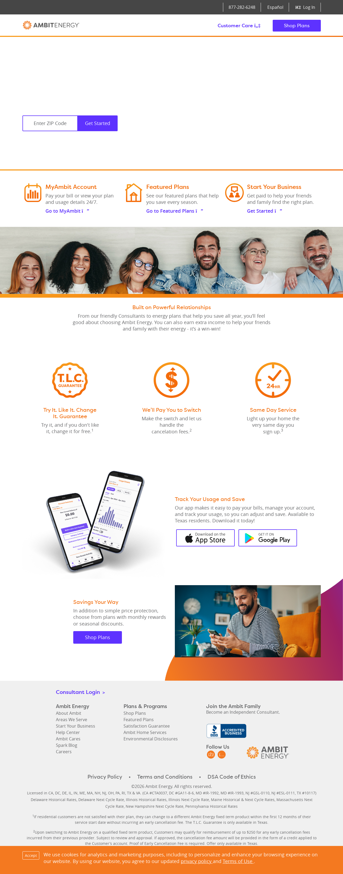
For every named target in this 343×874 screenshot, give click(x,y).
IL (70, 792)
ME (82, 792)
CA (50, 792)
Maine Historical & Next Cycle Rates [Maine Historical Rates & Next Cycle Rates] (243, 799)
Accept (31, 855)
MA (90, 792)
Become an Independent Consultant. (243, 712)
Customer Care (239, 25)
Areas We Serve (71, 719)
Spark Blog (66, 745)
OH (111, 792)
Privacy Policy (104, 777)
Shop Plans (297, 25)
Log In (305, 7)
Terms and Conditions (164, 777)
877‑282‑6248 (242, 7)
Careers (64, 751)
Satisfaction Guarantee (147, 726)
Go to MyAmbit (67, 211)
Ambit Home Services (145, 732)
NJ (104, 792)
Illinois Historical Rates (146, 799)
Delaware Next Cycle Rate (101, 799)
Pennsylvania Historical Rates (211, 806)
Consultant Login (80, 692)
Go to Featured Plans (174, 211)
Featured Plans (139, 719)
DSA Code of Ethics (231, 777)
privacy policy (197, 861)
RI (123, 792)
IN (76, 792)
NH (97, 792)
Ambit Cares (68, 739)
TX (129, 792)
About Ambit (68, 713)
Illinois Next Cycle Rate (188, 799)
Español (275, 7)
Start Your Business (75, 726)
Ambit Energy (51, 26)
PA (117, 792)
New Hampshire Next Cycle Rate (154, 806)
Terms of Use (238, 861)
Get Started (97, 123)
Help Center (68, 732)
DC (57, 792)
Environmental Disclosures (151, 739)
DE (64, 792)
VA (138, 792)
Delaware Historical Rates (53, 799)
